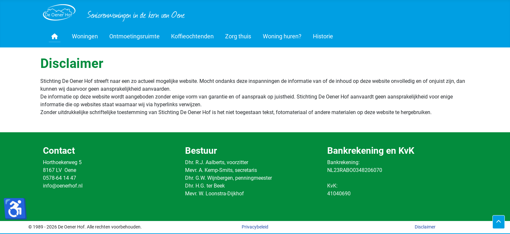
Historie (323, 36)
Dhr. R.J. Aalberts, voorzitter (216, 162)
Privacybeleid (255, 227)
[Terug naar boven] (498, 222)
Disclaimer (425, 227)
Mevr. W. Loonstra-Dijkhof (214, 193)
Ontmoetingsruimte (134, 36)
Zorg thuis (238, 36)
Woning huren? (282, 36)
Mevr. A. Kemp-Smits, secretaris (221, 170)
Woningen (85, 36)
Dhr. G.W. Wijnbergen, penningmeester (228, 178)
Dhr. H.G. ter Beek (205, 186)
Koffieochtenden (192, 36)
